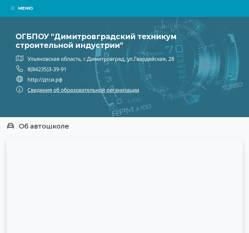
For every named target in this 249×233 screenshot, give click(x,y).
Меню (21, 8)
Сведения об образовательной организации (83, 90)
